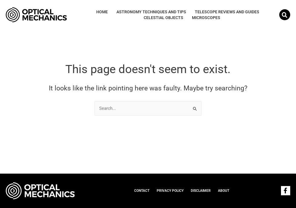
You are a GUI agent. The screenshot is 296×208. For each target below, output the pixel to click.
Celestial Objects (163, 17)
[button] (284, 14)
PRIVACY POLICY (170, 191)
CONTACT (141, 191)
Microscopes (206, 17)
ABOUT (223, 191)
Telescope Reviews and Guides (227, 12)
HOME (102, 12)
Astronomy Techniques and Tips (151, 12)
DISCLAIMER (201, 191)
